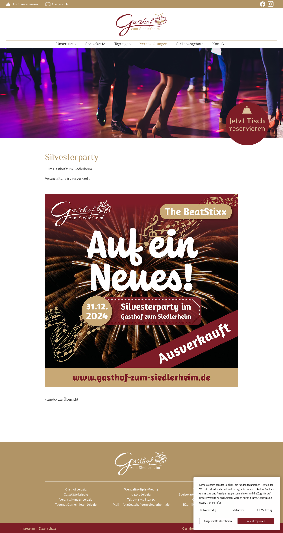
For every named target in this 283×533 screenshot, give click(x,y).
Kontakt (219, 44)
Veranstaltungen (153, 44)
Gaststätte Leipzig (76, 494)
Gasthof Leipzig (76, 489)
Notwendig (208, 510)
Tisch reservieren (25, 4)
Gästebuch (60, 4)
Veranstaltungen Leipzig (76, 499)
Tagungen (122, 44)
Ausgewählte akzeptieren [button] (218, 521)
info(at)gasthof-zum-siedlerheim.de (144, 504)
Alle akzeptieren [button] (256, 521)
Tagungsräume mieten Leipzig (76, 504)
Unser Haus (66, 44)
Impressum (27, 528)
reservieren (247, 124)
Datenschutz (47, 528)
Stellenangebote (189, 44)
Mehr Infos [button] (215, 502)
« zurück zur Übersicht (61, 399)
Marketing (264, 510)
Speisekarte (95, 44)
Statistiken (236, 510)
